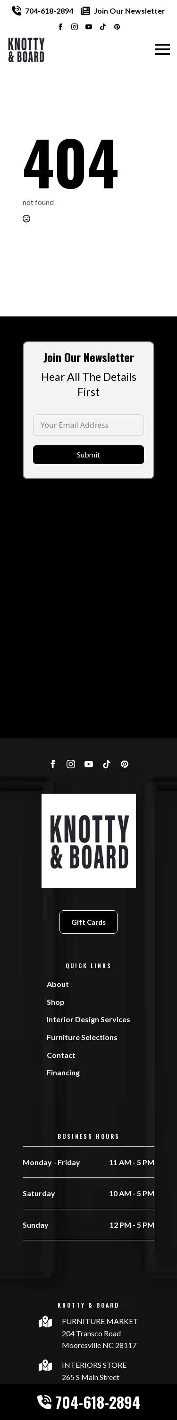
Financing (63, 1072)
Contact (61, 1054)
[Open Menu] (162, 49)
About (58, 983)
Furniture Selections (82, 1037)
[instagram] (74, 27)
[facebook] (60, 27)
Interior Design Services (88, 1019)
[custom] (103, 27)
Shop (56, 1001)
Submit (88, 473)
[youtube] (89, 27)
